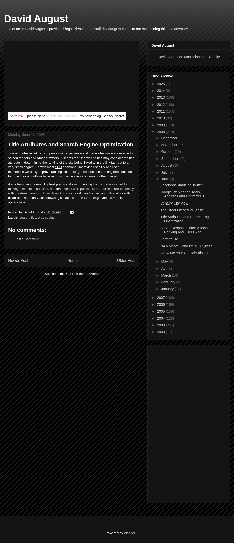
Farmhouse (169, 239)
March (166, 275)
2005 (161, 311)
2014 (161, 91)
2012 (161, 105)
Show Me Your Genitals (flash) (184, 253)
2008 (161, 132)
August (167, 165)
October (168, 152)
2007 (161, 298)
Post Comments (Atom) (82, 274)
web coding (46, 217)
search (24, 217)
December (169, 138)
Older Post (126, 260)
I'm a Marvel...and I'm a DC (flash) (187, 246)
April (165, 268)
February (168, 282)
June (165, 179)
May (165, 261)
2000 (161, 332)
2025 (161, 84)
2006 (161, 304)
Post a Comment (26, 239)
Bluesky (214, 57)
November (169, 145)
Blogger (129, 533)
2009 (161, 125)
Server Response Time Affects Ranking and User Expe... (184, 230)
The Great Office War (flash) (182, 210)
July (164, 172)
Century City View (174, 203)
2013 (161, 97)
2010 (161, 118)
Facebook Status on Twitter (181, 185)
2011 (161, 111)
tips (33, 217)
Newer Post (18, 260)
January (168, 289)
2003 (161, 325)
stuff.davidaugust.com (111, 29)
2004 (161, 318)
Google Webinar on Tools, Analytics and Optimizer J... (183, 194)
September (170, 159)
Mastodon (192, 57)
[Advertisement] (46, 77)
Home (72, 260)
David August (36, 18)
